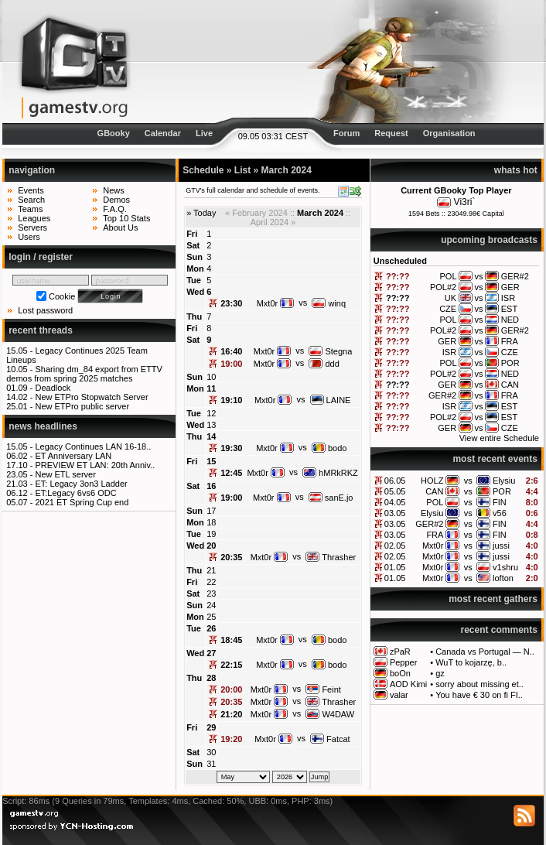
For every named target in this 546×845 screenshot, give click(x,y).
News (114, 190)
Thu (194, 316)
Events (31, 190)
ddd (324, 363)
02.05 (395, 545)
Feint (323, 689)
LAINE (330, 400)
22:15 (231, 664)
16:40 (231, 351)
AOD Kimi (408, 684)
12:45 (231, 472)
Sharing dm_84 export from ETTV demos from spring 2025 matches (84, 373)
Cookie (62, 296)
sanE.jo (331, 497)
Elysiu (504, 480)
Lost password (45, 310)
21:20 (231, 714)
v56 (500, 513)
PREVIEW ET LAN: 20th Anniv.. (95, 465)
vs (468, 480)
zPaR (400, 651)
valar (399, 695)
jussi (501, 545)
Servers (32, 227)
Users (29, 236)
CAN (434, 491)
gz (440, 673)
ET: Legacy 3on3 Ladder (81, 483)
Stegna (330, 351)
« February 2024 (256, 212)
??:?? (398, 276)
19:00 (231, 363)
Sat (193, 245)
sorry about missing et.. (479, 684)
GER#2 (429, 524)
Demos (116, 199)
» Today (201, 212)
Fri (191, 233)
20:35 (231, 557)
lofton (503, 578)
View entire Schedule (499, 438)
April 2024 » (273, 222)
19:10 (231, 400)
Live (204, 133)
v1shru (505, 567)
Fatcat (330, 739)
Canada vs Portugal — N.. (484, 651)
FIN (500, 502)
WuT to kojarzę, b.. (471, 662)
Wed (195, 291)
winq (329, 303)
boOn (400, 673)
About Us (120, 227)
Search (31, 199)
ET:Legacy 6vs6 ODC (75, 493)
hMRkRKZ (330, 472)
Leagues (34, 218)
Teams (30, 209)
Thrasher (330, 557)
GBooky (113, 133)
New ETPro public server (82, 406)
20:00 (231, 689)
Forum (346, 133)
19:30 (231, 448)
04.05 (395, 502)
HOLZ (432, 480)
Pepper (403, 662)
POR (502, 491)
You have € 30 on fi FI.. (479, 695)
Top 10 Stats (126, 218)
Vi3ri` (465, 202)
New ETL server (65, 474)
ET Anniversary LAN (73, 455)
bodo (329, 448)
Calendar (163, 133)
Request (391, 133)
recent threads (41, 330)
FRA (434, 534)
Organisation (449, 133)
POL (434, 502)
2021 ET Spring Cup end (81, 502)
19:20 (231, 739)
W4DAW (329, 714)
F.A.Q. (115, 209)
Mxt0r (433, 545)
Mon (195, 268)
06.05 (395, 480)
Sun (194, 257)
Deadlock (52, 387)
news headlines (43, 426)
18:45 (231, 640)
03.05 (395, 513)
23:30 (231, 303)
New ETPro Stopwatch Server (91, 397)
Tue (193, 280)
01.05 (395, 567)
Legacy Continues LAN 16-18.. (93, 446)
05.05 (395, 491)
